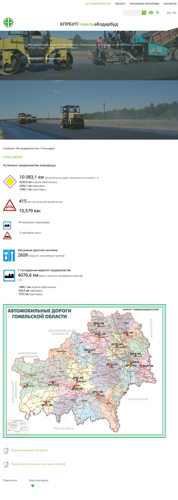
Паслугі (120, 3)
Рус (175, 12)
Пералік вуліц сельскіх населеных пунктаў (38, 464)
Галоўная (8, 148)
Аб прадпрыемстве (98, 3)
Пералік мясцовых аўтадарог (29, 450)
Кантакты (170, 3)
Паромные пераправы (144, 3)
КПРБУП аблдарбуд (89, 24)
